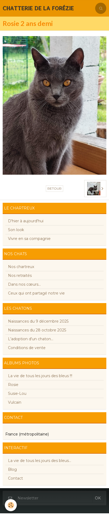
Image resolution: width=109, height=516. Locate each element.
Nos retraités (20, 275)
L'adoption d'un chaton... (30, 339)
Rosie (13, 384)
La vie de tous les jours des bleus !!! (40, 375)
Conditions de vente (27, 347)
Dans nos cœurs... (24, 284)
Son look (16, 229)
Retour (54, 188)
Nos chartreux (21, 266)
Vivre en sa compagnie (29, 238)
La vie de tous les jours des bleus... (39, 460)
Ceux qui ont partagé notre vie (36, 293)
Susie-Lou (17, 393)
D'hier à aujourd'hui (25, 221)
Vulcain (14, 402)
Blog (12, 469)
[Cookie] (11, 505)
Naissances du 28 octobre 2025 (37, 330)
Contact (15, 478)
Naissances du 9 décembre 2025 (38, 321)
